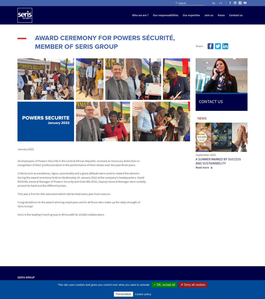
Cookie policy (143, 294)
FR (220, 3)
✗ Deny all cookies (193, 284)
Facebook (210, 46)
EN (213, 3)
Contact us (236, 15)
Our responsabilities (165, 15)
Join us (208, 15)
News (221, 15)
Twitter (218, 46)
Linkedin (225, 46)
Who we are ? (140, 15)
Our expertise (191, 15)
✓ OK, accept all (164, 284)
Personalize (123, 294)
